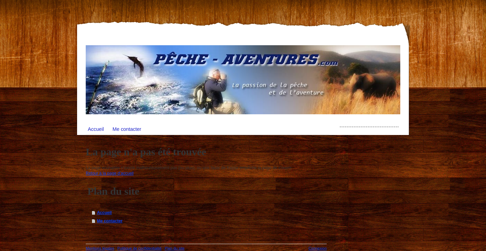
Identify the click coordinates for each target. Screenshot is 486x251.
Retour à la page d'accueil (109, 173)
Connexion (317, 248)
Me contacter (109, 221)
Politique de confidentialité (140, 248)
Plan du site (174, 248)
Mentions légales (100, 248)
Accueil (104, 212)
